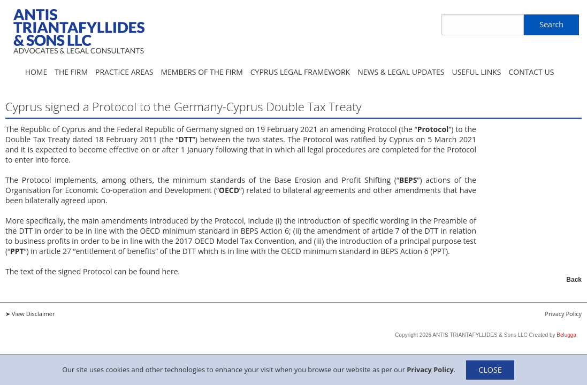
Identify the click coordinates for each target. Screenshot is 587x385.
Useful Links (476, 72)
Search (551, 24)
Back (574, 279)
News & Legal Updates (400, 72)
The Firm (71, 72)
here (170, 271)
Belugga (566, 335)
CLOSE (490, 370)
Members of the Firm (201, 72)
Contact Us (531, 72)
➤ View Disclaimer (30, 314)
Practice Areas (124, 72)
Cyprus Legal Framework (300, 72)
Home (36, 72)
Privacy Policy (430, 369)
